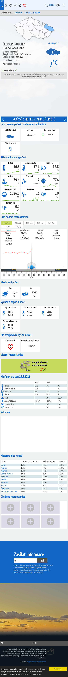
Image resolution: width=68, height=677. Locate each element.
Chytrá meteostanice (15, 5)
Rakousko (18, 13)
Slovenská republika (32, 13)
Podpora (20, 5)
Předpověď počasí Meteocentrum (36, 662)
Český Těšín (5, 488)
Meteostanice (10, 5)
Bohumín (4, 485)
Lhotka (3, 465)
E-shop (24, 5)
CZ (2, 1)
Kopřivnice (4, 482)
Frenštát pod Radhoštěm (9, 491)
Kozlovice (4, 468)
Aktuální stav (9, 70)
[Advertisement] (34, 99)
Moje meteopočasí (58, 5)
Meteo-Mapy (6, 5)
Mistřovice (4, 476)
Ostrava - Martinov (7, 474)
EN (2, 6)
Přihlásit (64, 5)
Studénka (4, 479)
